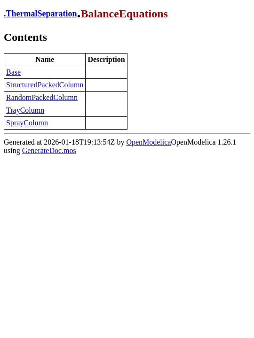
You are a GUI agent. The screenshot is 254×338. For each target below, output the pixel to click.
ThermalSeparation (41, 13)
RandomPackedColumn (42, 97)
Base (13, 72)
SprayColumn (27, 123)
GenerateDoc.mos (49, 150)
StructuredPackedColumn (44, 85)
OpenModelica (148, 142)
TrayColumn (25, 110)
